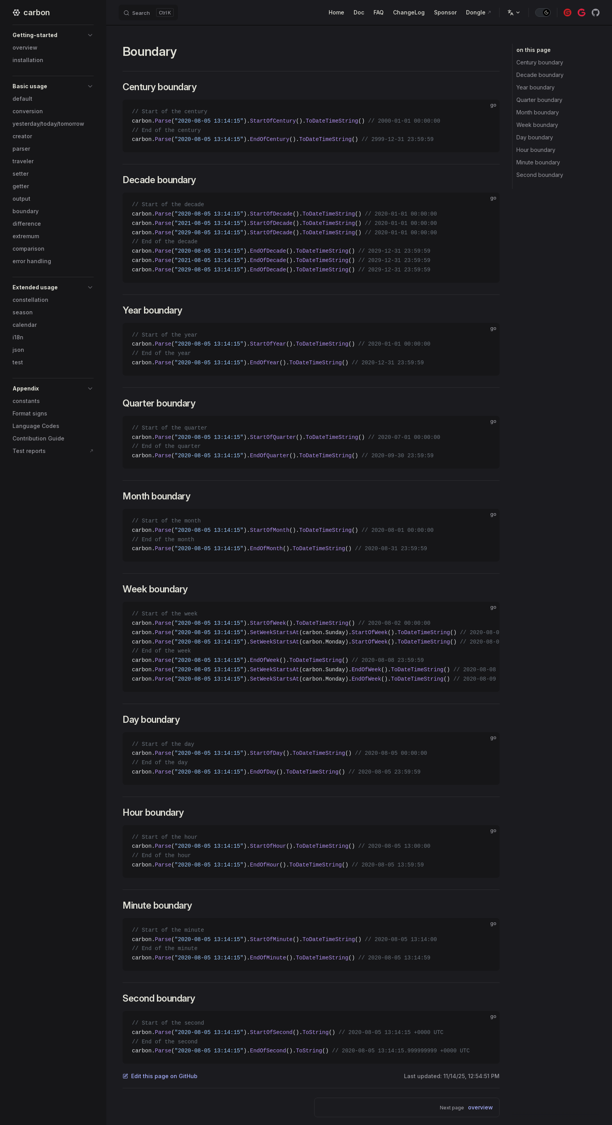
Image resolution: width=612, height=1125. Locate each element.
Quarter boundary (539, 99)
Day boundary (534, 137)
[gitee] (567, 12)
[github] (596, 12)
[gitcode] (582, 12)
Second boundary (539, 174)
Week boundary (537, 124)
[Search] (148, 12)
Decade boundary (540, 74)
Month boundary (537, 112)
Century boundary (539, 62)
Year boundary (535, 87)
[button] (53, 35)
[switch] (543, 12)
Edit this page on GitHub (160, 1076)
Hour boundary (535, 149)
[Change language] (514, 12)
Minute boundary (538, 162)
